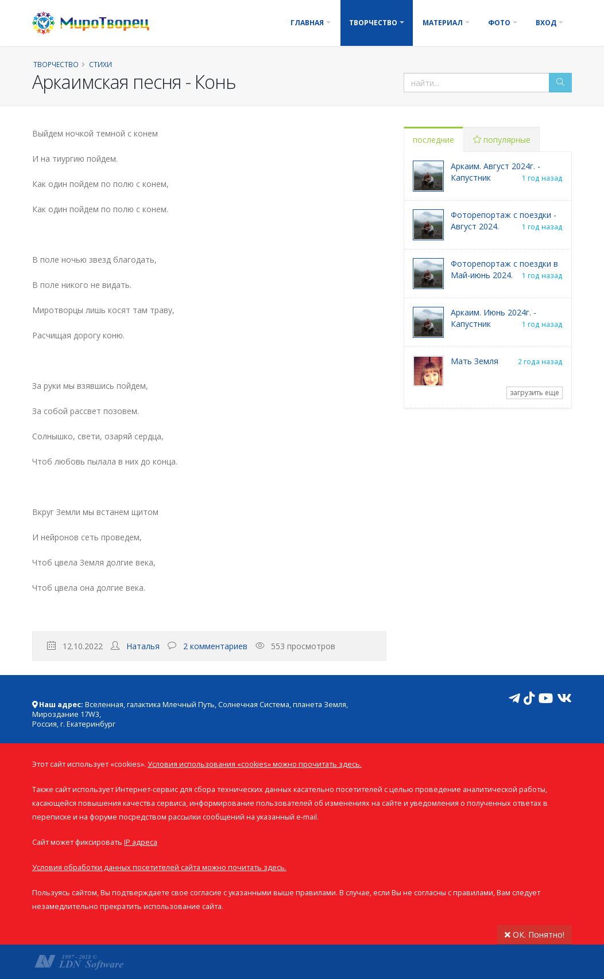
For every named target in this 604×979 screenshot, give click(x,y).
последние (433, 139)
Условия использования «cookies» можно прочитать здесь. (255, 764)
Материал (443, 23)
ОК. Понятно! (534, 934)
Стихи (100, 64)
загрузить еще (534, 392)
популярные (502, 139)
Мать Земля (474, 361)
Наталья (143, 646)
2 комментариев (215, 646)
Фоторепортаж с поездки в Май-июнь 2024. (504, 269)
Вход (546, 23)
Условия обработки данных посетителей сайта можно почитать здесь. (159, 867)
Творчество (373, 23)
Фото (499, 23)
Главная (307, 23)
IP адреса (140, 842)
